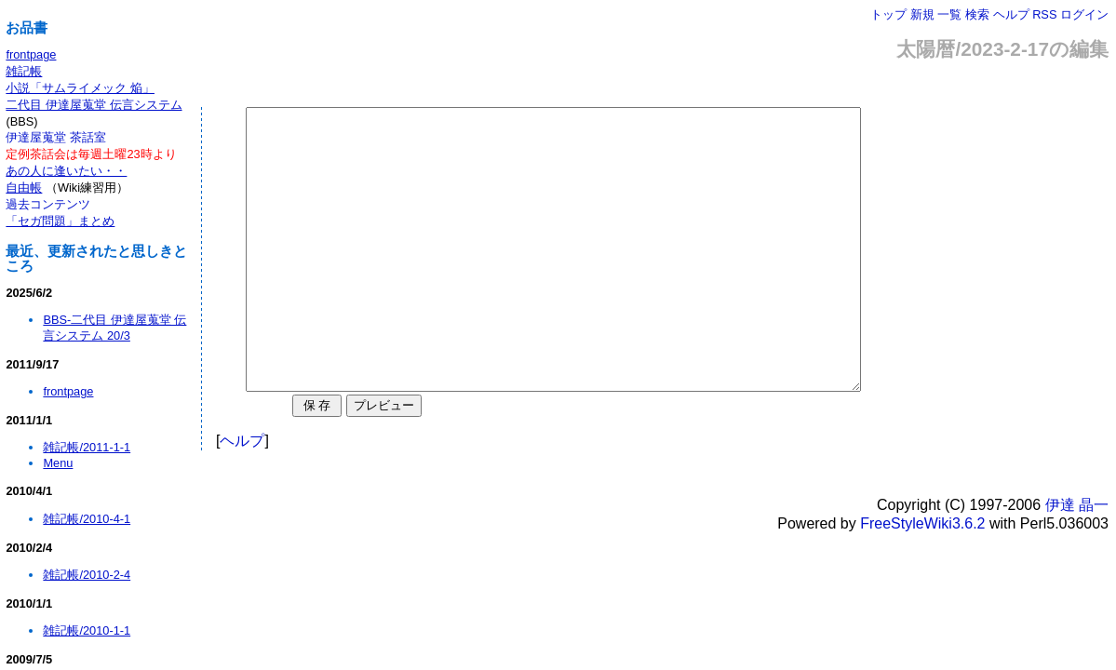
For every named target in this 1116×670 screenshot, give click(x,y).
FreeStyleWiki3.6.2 (922, 579)
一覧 (949, 14)
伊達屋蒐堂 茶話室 (56, 137)
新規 (922, 14)
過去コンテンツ (48, 204)
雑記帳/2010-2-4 (86, 575)
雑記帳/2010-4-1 (86, 519)
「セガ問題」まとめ (60, 221)
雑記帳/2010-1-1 (86, 630)
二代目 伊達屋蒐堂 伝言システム (94, 105)
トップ (888, 14)
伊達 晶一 (1077, 561)
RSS (1044, 14)
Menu (58, 463)
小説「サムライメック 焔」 (80, 88)
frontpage (31, 54)
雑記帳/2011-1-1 (86, 447)
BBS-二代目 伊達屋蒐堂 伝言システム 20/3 (114, 327)
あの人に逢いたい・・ (66, 171)
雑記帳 (24, 71)
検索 (977, 14)
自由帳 (24, 187)
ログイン (1084, 14)
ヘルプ (1011, 14)
